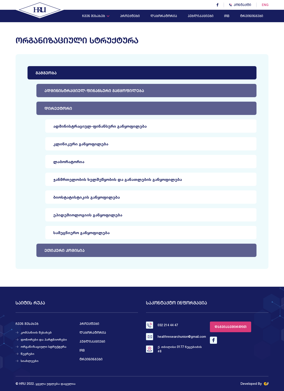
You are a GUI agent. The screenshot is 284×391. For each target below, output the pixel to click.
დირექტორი (58, 108)
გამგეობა (46, 72)
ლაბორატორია (68, 161)
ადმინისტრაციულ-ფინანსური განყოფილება (94, 90)
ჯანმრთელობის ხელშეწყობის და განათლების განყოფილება (117, 179)
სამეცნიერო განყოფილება (81, 232)
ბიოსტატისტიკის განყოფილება (86, 197)
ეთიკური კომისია (64, 250)
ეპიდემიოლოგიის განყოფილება (87, 214)
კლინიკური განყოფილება (80, 143)
